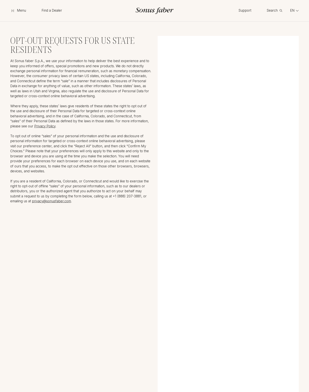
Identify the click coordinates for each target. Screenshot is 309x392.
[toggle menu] (18, 10)
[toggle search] (274, 10)
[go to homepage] (155, 10)
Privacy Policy (44, 126)
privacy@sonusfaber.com (51, 201)
